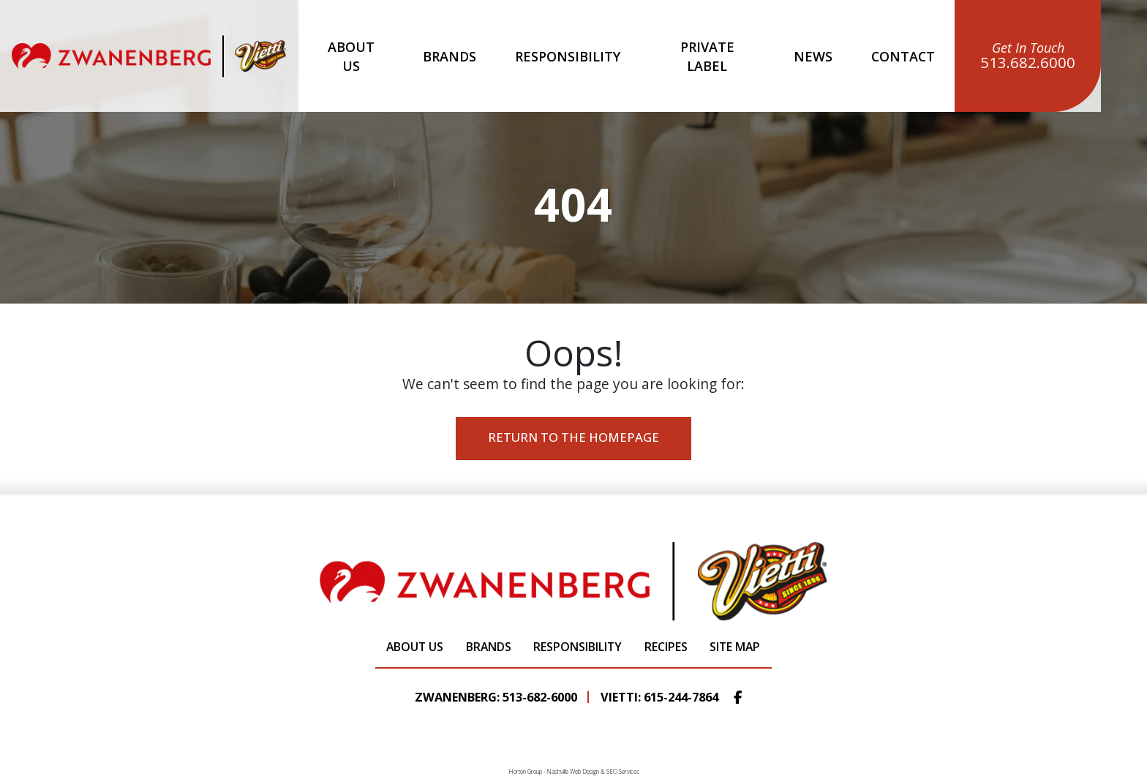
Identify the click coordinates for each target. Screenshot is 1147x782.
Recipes (663, 647)
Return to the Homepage (574, 440)
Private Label (707, 56)
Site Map (731, 647)
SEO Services (622, 771)
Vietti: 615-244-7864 (659, 697)
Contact (903, 56)
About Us (351, 56)
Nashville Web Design (573, 771)
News (813, 56)
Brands (449, 56)
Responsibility (567, 56)
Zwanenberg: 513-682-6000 (495, 697)
